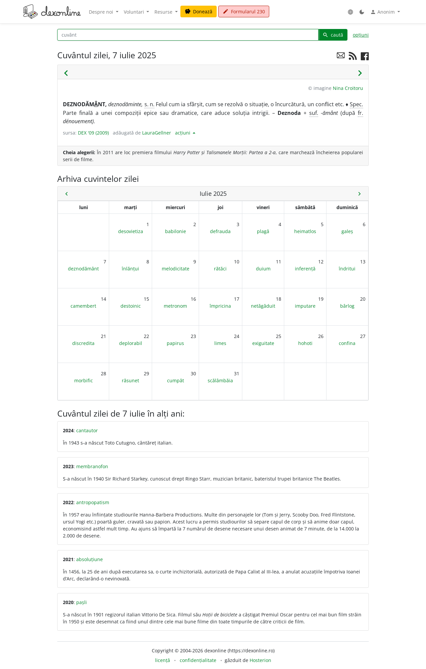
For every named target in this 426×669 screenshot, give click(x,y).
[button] (350, 12)
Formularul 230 (244, 11)
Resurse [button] (164, 12)
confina (347, 343)
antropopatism (92, 502)
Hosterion (260, 660)
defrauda (220, 231)
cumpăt (175, 380)
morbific (83, 380)
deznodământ (83, 268)
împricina (220, 306)
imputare (305, 306)
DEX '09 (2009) (93, 133)
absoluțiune (89, 559)
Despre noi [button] (101, 12)
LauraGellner (156, 133)
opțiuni (361, 35)
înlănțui (130, 268)
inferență (305, 268)
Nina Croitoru (348, 88)
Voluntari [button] (134, 12)
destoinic (130, 306)
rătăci (220, 268)
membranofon (92, 466)
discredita (83, 343)
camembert (83, 306)
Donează (198, 11)
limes (220, 343)
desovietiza (130, 231)
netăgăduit (263, 306)
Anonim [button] (383, 12)
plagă (263, 231)
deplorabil (130, 343)
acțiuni (183, 133)
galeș (347, 231)
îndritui (347, 268)
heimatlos (305, 231)
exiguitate (263, 343)
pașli (81, 602)
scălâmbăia (220, 380)
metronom (175, 306)
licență (162, 660)
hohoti (305, 343)
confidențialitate (198, 660)
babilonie (175, 231)
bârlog (347, 306)
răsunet (130, 380)
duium (263, 268)
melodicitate (175, 268)
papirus (175, 343)
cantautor (87, 430)
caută (332, 35)
